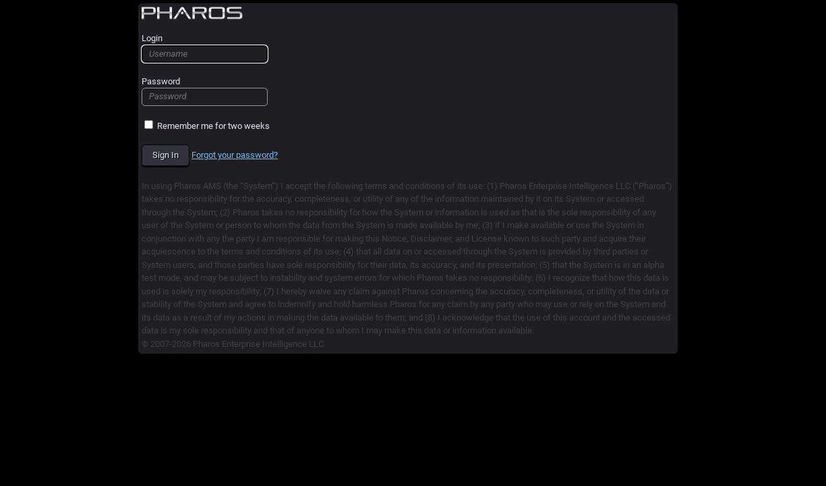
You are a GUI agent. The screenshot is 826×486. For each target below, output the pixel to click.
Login (205, 48)
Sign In (165, 155)
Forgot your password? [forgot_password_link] (234, 155)
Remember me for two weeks (207, 126)
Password (205, 91)
